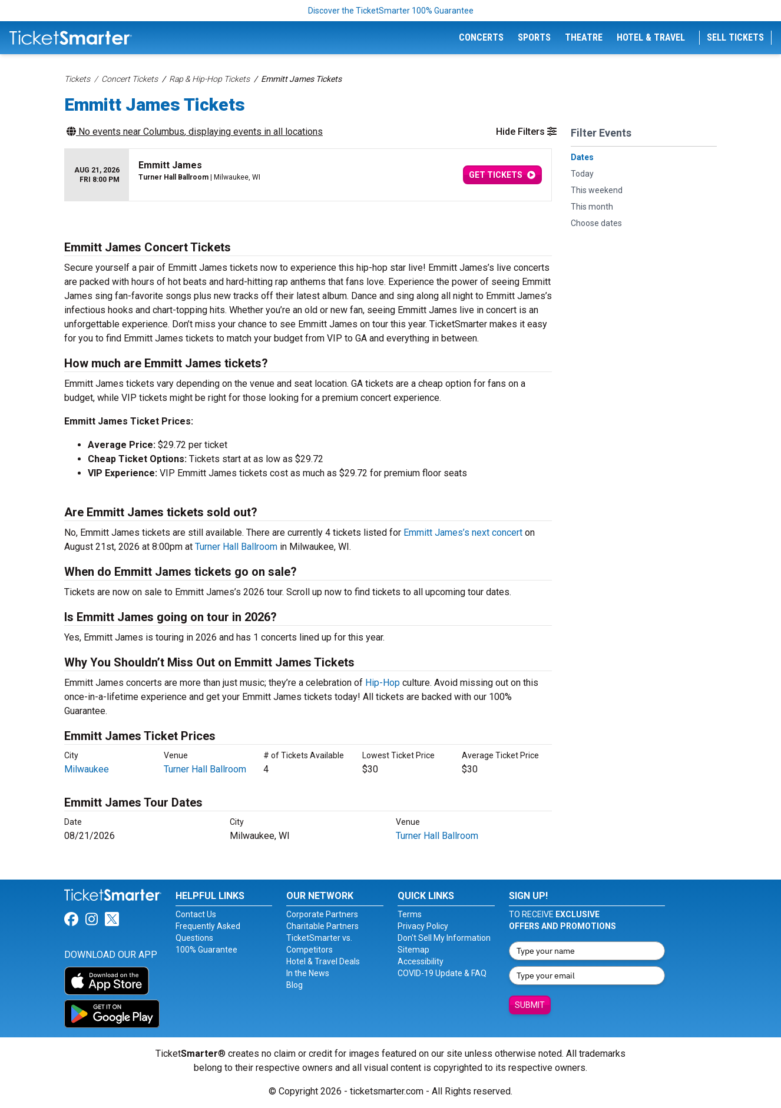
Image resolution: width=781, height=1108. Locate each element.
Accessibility (421, 961)
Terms (410, 914)
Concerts (481, 37)
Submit (530, 1005)
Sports (534, 37)
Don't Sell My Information (444, 938)
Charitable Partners (322, 926)
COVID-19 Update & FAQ (442, 973)
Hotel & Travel (651, 37)
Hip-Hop (382, 682)
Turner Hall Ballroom (236, 546)
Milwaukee (86, 769)
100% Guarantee (206, 949)
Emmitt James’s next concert (462, 532)
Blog (294, 985)
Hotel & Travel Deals (323, 961)
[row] (308, 175)
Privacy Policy (423, 926)
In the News (307, 973)
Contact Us (196, 914)
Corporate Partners (322, 914)
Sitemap (413, 949)
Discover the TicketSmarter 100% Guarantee (391, 10)
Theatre (584, 37)
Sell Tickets (735, 37)
